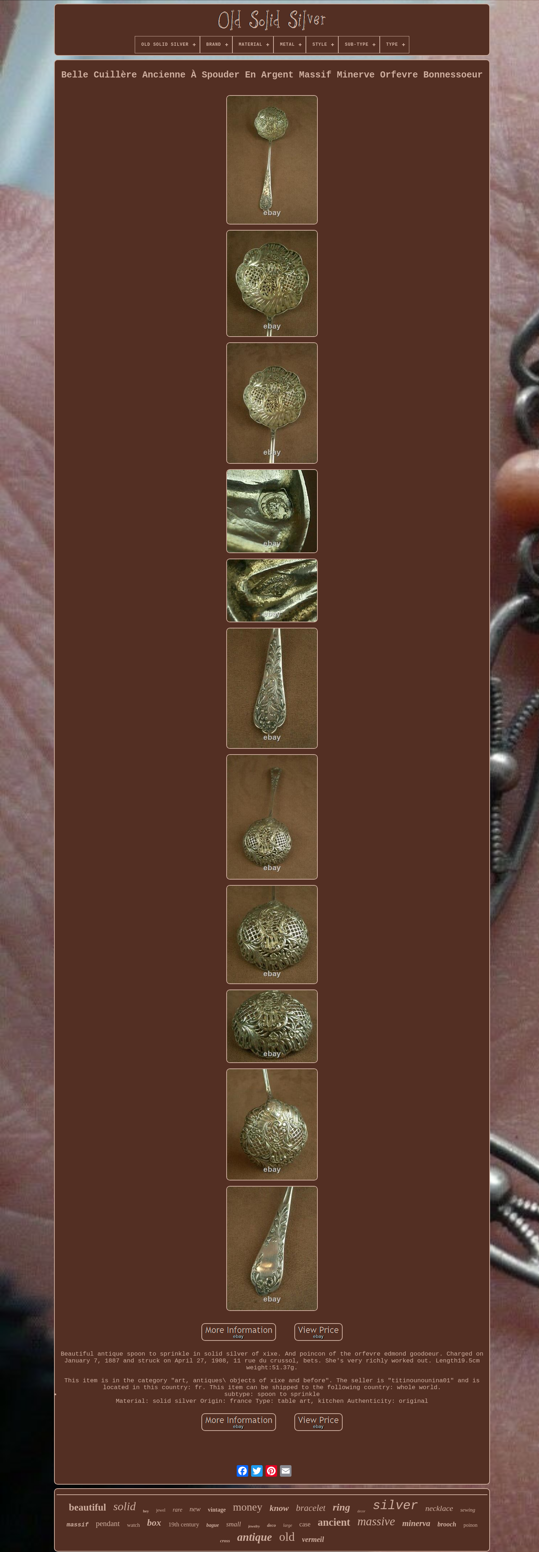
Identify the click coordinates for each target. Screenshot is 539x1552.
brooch (446, 1524)
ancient (334, 1522)
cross (225, 1540)
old (287, 1536)
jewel (160, 1510)
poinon (470, 1525)
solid (124, 1506)
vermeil (313, 1539)
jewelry (254, 1526)
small (233, 1524)
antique (254, 1537)
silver (395, 1506)
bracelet (311, 1508)
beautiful (87, 1507)
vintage (217, 1510)
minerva (416, 1523)
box (154, 1522)
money (248, 1507)
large (287, 1525)
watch (133, 1525)
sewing (467, 1510)
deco (271, 1525)
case (305, 1524)
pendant (108, 1523)
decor (361, 1511)
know (279, 1508)
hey (146, 1511)
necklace (439, 1508)
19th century (183, 1524)
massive (376, 1521)
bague (212, 1525)
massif (78, 1524)
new (195, 1509)
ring (341, 1507)
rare (177, 1510)
